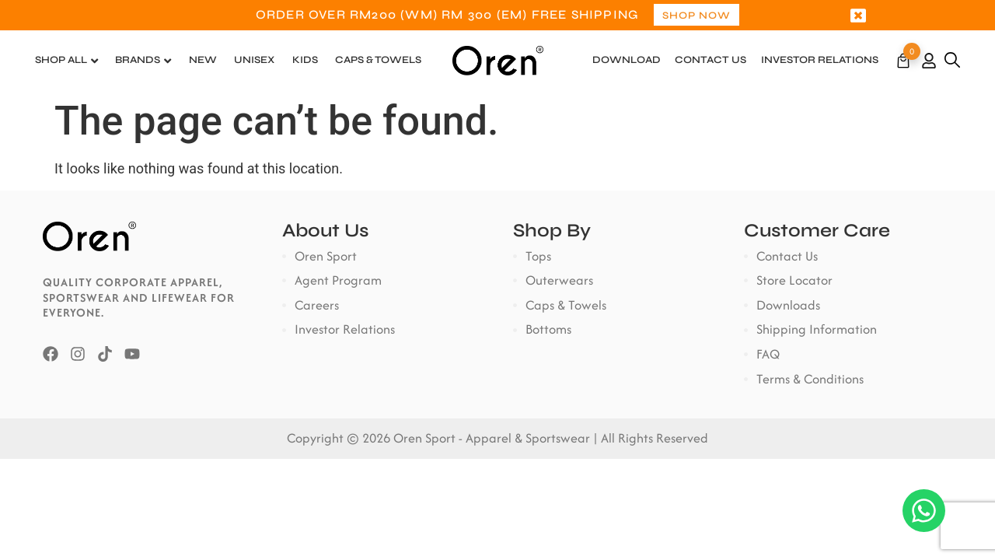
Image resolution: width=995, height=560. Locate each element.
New (203, 60)
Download (626, 60)
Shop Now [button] (696, 16)
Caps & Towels (378, 60)
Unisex (254, 60)
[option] (497, 15)
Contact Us (710, 60)
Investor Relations (819, 60)
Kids (305, 60)
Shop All (61, 60)
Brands (137, 60)
